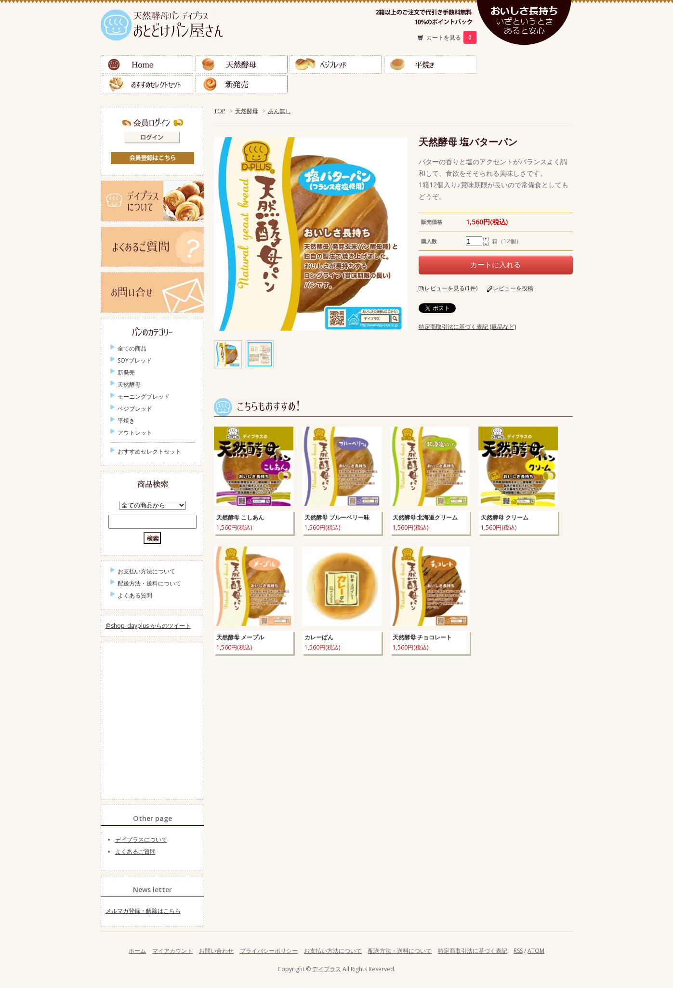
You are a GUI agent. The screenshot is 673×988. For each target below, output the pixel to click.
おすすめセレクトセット (147, 84)
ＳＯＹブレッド (524, 64)
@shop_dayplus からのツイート (148, 626)
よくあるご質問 (135, 851)
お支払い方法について (146, 571)
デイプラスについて (141, 839)
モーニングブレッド (144, 396)
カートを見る (451, 37)
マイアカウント (172, 951)
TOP (219, 111)
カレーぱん (318, 637)
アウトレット (135, 433)
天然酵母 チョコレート (422, 637)
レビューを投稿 (513, 288)
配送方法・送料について (149, 583)
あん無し (279, 111)
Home (147, 64)
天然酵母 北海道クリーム (425, 517)
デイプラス (326, 969)
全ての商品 (132, 348)
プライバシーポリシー (269, 951)
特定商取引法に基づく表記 (472, 951)
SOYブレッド (135, 360)
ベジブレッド (336, 64)
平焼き (430, 64)
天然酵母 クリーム (504, 517)
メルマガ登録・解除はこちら (143, 911)
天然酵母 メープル (240, 637)
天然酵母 (241, 64)
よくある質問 (135, 595)
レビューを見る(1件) (450, 288)
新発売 (241, 84)
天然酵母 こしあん (240, 517)
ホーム (137, 951)
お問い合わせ (216, 951)
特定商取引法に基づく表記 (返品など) (467, 327)
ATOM (536, 951)
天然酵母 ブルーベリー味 (336, 517)
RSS (518, 951)
